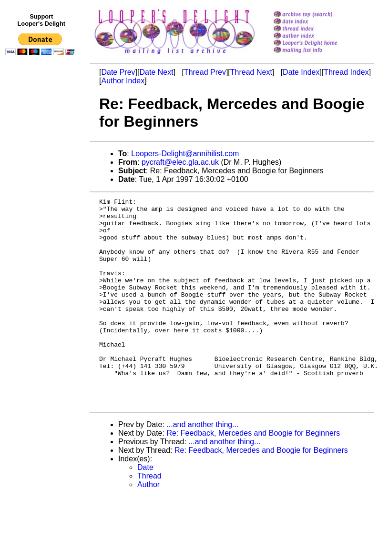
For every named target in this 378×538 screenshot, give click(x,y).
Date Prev (118, 72)
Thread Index (346, 72)
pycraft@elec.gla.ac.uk (180, 162)
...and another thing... (202, 466)
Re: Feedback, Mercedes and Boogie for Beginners (253, 474)
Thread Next (251, 72)
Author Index (122, 81)
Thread (149, 517)
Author (148, 526)
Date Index (301, 72)
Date (145, 509)
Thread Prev (205, 72)
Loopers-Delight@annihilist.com (185, 153)
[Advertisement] (42, 256)
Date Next (156, 72)
